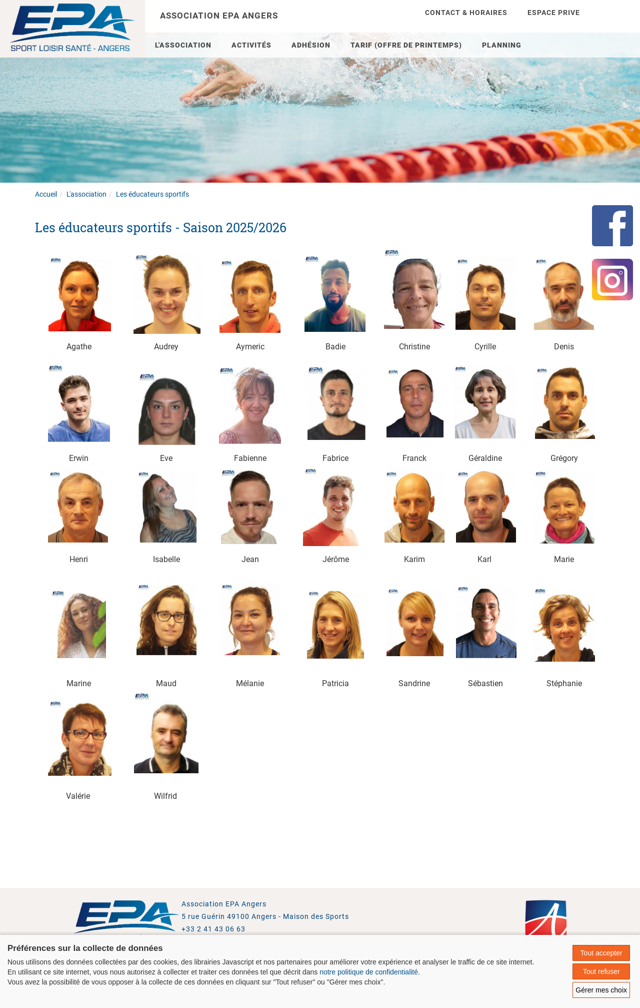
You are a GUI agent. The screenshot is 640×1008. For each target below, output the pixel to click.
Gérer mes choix (601, 990)
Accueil (46, 194)
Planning (502, 45)
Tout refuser (601, 971)
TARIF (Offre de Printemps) (406, 45)
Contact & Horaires (466, 13)
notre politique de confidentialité (369, 972)
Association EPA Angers (219, 16)
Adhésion (311, 45)
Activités (252, 45)
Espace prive (554, 13)
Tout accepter (601, 953)
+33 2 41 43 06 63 (214, 929)
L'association (183, 45)
